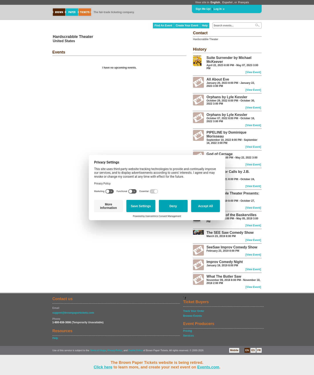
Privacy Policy (115, 350)
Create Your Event (187, 25)
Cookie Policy (135, 350)
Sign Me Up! (203, 8)
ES (253, 350)
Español (227, 2)
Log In (218, 8)
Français (243, 2)
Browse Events (192, 315)
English (215, 2)
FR (259, 350)
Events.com (208, 367)
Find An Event (163, 25)
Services (188, 335)
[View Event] (253, 72)
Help (205, 25)
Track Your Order (193, 311)
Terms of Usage (98, 350)
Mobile (234, 350)
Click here (103, 367)
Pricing (187, 330)
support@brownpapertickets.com (73, 312)
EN (247, 350)
